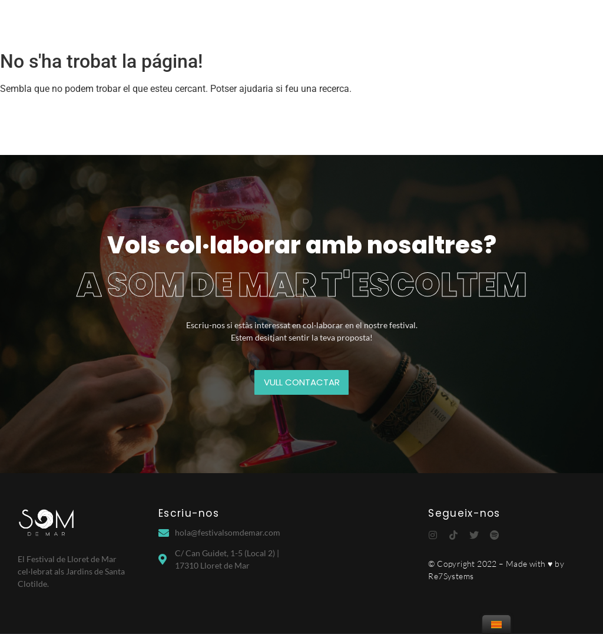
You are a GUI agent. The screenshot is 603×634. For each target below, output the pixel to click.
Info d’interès (488, 22)
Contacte (559, 22)
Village (359, 22)
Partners (415, 22)
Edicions (303, 22)
